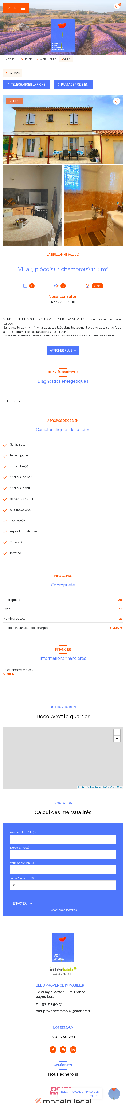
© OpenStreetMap (112, 787)
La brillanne (47, 59)
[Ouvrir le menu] (16, 8)
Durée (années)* (20, 847)
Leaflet (81, 787)
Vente (28, 59)
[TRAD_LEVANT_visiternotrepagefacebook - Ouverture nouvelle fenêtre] (53, 1049)
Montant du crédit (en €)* (25, 832)
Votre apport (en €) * (22, 863)
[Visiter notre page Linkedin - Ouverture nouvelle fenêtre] (73, 1049)
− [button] (117, 739)
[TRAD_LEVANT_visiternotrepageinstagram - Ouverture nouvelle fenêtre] (63, 1049)
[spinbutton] (63, 885)
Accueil (11, 59)
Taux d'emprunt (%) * (22, 878)
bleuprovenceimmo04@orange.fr (63, 1011)
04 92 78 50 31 (49, 1004)
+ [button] (117, 732)
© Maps (94, 787)
